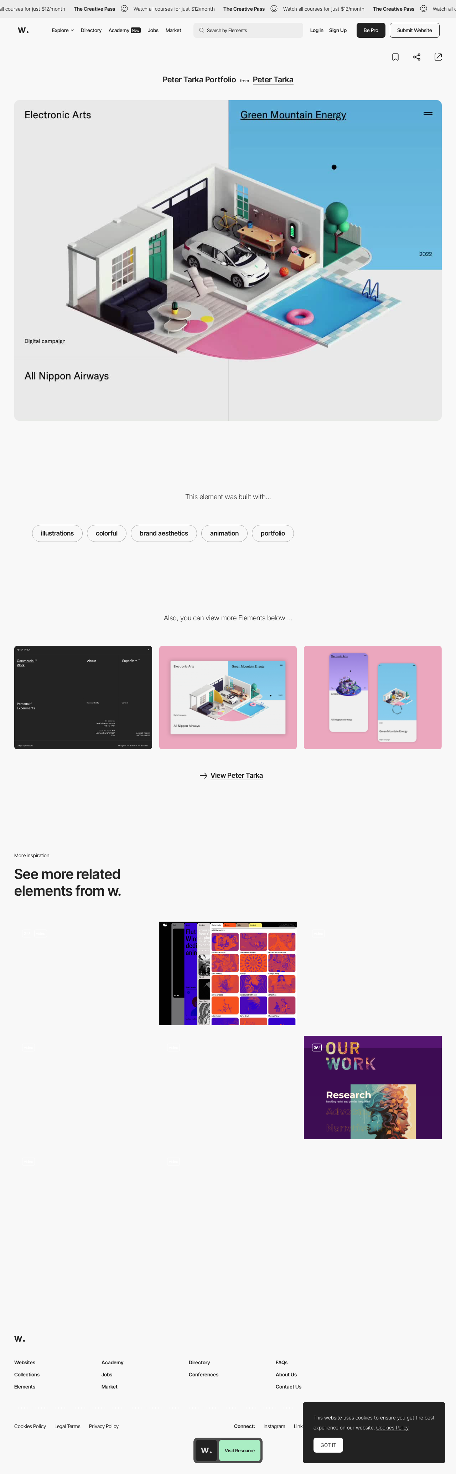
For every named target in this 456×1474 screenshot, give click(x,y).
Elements (24, 1387)
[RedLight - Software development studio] (373, 971)
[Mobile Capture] (373, 697)
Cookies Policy (30, 1426)
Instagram (274, 1426)
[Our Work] (373, 1087)
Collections (27, 1374)
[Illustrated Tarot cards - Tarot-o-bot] (83, 1199)
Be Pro (371, 30)
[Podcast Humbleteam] (228, 1087)
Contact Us (288, 1387)
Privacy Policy (104, 1426)
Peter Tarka (273, 79)
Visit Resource (240, 1450)
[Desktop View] (228, 697)
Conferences (203, 1374)
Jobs (153, 30)
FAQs (281, 1362)
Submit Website (414, 30)
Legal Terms (68, 1426)
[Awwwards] (23, 30)
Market (173, 30)
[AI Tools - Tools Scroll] (228, 1201)
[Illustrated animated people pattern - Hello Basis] (83, 1085)
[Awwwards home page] (206, 1450)
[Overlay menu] (83, 697)
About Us (286, 1374)
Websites (24, 1362)
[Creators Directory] (228, 973)
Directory (91, 30)
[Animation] (83, 973)
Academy (125, 30)
